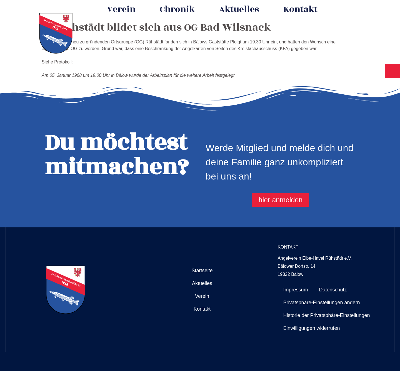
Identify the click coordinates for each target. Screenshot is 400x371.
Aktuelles (239, 9)
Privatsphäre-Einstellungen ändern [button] (321, 302)
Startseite (201, 270)
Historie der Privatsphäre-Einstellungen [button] (326, 315)
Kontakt (300, 9)
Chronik (177, 9)
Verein (121, 9)
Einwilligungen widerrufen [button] (311, 328)
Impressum (295, 290)
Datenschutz (333, 290)
